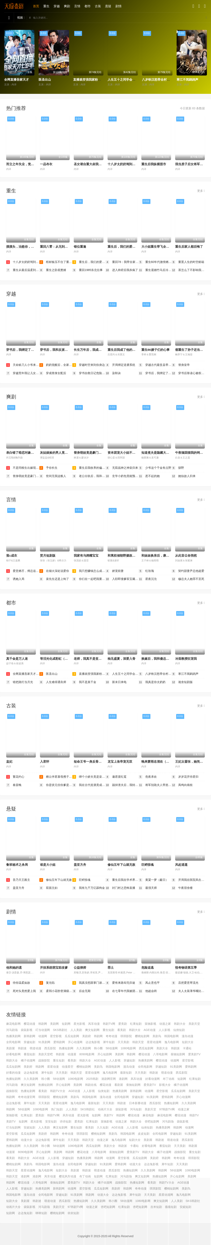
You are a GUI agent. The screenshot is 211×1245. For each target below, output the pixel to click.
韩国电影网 (171, 1036)
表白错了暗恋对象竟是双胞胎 (26, 452)
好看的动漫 (13, 1072)
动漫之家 (165, 1023)
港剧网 (123, 1078)
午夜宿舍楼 (182, 888)
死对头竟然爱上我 (21, 991)
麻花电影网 (13, 1023)
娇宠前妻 (115, 571)
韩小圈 (98, 1048)
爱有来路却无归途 (120, 983)
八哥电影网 (160, 1054)
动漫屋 (72, 1054)
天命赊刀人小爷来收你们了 (22, 365)
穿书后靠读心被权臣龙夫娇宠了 (188, 373)
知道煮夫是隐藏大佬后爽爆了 (161, 452)
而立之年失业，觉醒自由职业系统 (29, 164)
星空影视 (56, 1036)
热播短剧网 (66, 1048)
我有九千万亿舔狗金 (88, 888)
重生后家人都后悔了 (189, 246)
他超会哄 (148, 991)
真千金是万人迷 (17, 658)
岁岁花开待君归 (185, 777)
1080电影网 (128, 1048)
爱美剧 (122, 1023)
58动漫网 (112, 1048)
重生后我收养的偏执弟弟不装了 (89, 468)
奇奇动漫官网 (26, 1097)
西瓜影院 (50, 1048)
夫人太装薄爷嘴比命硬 (188, 991)
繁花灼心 (15, 777)
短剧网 (66, 1023)
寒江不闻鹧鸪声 (187, 79)
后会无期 (81, 991)
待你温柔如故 (18, 983)
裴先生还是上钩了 (54, 579)
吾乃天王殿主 (18, 880)
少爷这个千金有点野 (155, 468)
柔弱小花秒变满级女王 (56, 991)
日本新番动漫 (137, 1103)
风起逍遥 (181, 864)
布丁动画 (168, 1078)
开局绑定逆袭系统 (120, 365)
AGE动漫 (150, 1030)
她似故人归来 (184, 476)
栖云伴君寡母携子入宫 (56, 777)
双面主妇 (48, 888)
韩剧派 (175, 1048)
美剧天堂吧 (45, 1054)
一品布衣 (46, 164)
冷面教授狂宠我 (186, 658)
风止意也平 (149, 983)
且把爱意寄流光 (185, 983)
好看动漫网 (152, 1078)
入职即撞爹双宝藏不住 (122, 579)
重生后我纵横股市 (153, 164)
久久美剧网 (83, 1048)
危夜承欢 (148, 777)
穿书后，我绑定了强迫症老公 (26, 349)
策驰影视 (150, 1023)
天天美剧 (123, 1042)
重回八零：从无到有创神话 (58, 246)
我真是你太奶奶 (152, 682)
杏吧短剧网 (152, 1121)
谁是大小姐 (47, 864)
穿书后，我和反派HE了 (56, 349)
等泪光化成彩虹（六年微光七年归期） (66, 658)
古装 (98, 6)
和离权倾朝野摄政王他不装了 (128, 555)
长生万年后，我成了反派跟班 (94, 349)
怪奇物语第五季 (186, 967)
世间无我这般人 (52, 476)
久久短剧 (102, 1127)
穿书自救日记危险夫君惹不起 (89, 373)
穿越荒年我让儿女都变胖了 (22, 373)
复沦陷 (47, 983)
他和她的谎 (14, 967)
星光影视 (79, 1023)
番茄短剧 (29, 1054)
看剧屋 (118, 1084)
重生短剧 (108, 1030)
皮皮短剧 (143, 1133)
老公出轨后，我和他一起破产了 (89, 476)
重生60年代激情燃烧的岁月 (155, 262)
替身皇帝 (181, 365)
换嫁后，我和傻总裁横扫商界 (161, 658)
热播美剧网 (13, 1036)
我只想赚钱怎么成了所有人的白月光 (89, 571)
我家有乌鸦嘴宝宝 (86, 555)
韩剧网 (42, 1023)
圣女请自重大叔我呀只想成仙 (94, 164)
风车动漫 (94, 1023)
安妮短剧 (29, 1127)
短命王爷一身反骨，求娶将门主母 (97, 761)
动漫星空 (67, 1066)
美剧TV (108, 1115)
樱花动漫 (29, 1023)
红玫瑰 (146, 571)
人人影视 (164, 1030)
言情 (77, 6)
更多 (201, 190)
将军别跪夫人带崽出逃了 (155, 785)
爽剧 (67, 6)
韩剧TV (194, 1115)
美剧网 (54, 1023)
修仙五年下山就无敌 (121, 864)
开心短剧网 (104, 1054)
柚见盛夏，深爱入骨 (121, 658)
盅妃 (9, 761)
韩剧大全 (179, 1023)
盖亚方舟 (80, 864)
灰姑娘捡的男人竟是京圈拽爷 (60, 452)
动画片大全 (105, 1109)
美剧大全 (162, 1048)
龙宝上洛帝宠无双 (120, 761)
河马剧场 (12, 1030)
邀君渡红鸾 (116, 777)
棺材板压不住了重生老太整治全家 (56, 262)
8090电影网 (86, 1054)
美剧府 (86, 1036)
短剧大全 (187, 1042)
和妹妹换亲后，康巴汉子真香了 (163, 555)
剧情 (118, 6)
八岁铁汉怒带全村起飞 (157, 79)
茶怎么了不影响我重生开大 (188, 270)
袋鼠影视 (26, 1030)
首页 (36, 6)
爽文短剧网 (92, 1030)
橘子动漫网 (28, 1060)
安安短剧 (51, 1121)
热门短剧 (57, 1109)
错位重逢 (80, 246)
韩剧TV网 (109, 1023)
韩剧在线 (91, 1084)
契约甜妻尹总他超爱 (188, 571)
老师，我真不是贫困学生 (91, 658)
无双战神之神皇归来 (122, 468)
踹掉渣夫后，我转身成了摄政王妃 (122, 785)
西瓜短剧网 (146, 1048)
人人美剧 (76, 1030)
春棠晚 (13, 785)
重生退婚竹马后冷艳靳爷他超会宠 (155, 270)
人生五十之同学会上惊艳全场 (128, 79)
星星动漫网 (154, 1042)
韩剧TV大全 (57, 1091)
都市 (87, 6)
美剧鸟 (156, 1036)
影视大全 (165, 1084)
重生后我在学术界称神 (122, 880)
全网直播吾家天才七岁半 (21, 79)
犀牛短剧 (109, 1042)
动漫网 (42, 1036)
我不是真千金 (84, 682)
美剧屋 (10, 1048)
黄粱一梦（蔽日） (153, 880)
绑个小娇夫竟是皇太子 (89, 777)
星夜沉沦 (148, 579)
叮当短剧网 (13, 1127)
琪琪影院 (126, 1036)
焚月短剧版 (47, 555)
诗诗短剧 (65, 1121)
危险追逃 (147, 967)
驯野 (178, 468)
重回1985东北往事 (87, 270)
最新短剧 (126, 1072)
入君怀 (44, 761)
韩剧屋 (60, 1054)
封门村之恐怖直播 (120, 888)
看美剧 (121, 1030)
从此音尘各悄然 (186, 555)
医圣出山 (45, 79)
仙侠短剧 (179, 1030)
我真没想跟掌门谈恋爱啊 (89, 983)
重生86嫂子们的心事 (155, 349)
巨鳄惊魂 (147, 864)
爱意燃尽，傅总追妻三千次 (22, 571)
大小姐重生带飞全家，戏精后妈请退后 (167, 246)
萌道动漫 (35, 1048)
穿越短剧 (29, 1042)
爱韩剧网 (59, 1042)
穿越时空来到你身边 (88, 365)
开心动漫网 (75, 1042)
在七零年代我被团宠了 (122, 991)
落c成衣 (11, 555)
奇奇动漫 (111, 1036)
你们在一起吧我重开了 (89, 579)
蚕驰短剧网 (178, 1054)
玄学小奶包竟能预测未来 (122, 476)
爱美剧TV (194, 1054)
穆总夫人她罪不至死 (188, 579)
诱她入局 (15, 579)
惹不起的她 (149, 476)
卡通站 (187, 1048)
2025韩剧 (92, 1078)
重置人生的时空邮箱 (188, 262)
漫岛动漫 (187, 1036)
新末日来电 (116, 682)
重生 (46, 6)
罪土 (111, 967)
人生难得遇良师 (52, 682)
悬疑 (108, 6)
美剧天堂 (194, 1023)
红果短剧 (136, 1023)
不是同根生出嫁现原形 (22, 468)
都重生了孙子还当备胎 (190, 349)
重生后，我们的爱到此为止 (126, 246)
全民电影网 (13, 1042)
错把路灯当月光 (19, 682)
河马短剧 (136, 1109)
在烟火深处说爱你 (54, 571)
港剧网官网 (108, 1078)
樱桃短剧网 (142, 1036)
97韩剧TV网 (167, 1109)
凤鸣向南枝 (182, 785)
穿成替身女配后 (52, 373)
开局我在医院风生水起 (188, 880)
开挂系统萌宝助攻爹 (54, 967)
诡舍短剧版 (182, 682)
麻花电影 (148, 1115)
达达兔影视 (93, 1042)
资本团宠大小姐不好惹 (123, 452)
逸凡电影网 (171, 1042)
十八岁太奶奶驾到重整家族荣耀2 (130, 164)
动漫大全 (26, 1139)
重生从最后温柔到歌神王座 (22, 270)
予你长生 (48, 468)
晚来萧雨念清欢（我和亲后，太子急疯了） (170, 761)
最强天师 (148, 888)
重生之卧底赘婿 (52, 270)
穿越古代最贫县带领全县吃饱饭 (155, 365)
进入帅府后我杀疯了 (122, 270)
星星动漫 (53, 1066)
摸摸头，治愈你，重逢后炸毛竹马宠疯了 (34, 246)
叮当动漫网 (42, 1030)
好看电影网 (13, 1054)
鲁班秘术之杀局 (17, 864)
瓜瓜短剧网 (72, 1036)
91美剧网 (44, 1042)
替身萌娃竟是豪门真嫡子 (91, 452)
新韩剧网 (29, 1036)
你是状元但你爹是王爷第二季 (56, 785)
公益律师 (80, 967)
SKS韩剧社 (60, 1030)
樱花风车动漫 (67, 1176)
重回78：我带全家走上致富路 (122, 262)
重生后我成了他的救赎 (123, 349)
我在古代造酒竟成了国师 (89, 785)
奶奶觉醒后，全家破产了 (56, 365)
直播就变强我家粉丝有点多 (91, 79)
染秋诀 (113, 373)
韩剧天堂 (138, 1042)
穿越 (57, 6)
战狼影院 (44, 1060)
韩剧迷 (22, 1048)
